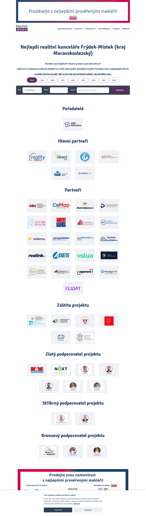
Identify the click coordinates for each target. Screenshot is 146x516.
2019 (104, 80)
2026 (32, 80)
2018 (114, 80)
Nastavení (88, 510)
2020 (93, 80)
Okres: (46, 90)
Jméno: (72, 90)
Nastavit (77, 504)
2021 (83, 80)
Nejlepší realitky (65, 29)
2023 (63, 80)
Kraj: (19, 90)
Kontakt (116, 29)
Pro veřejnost (104, 29)
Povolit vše (58, 510)
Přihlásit (126, 29)
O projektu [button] (90, 29)
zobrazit (120, 90)
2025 (42, 80)
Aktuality (78, 29)
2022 (73, 80)
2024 (52, 80)
